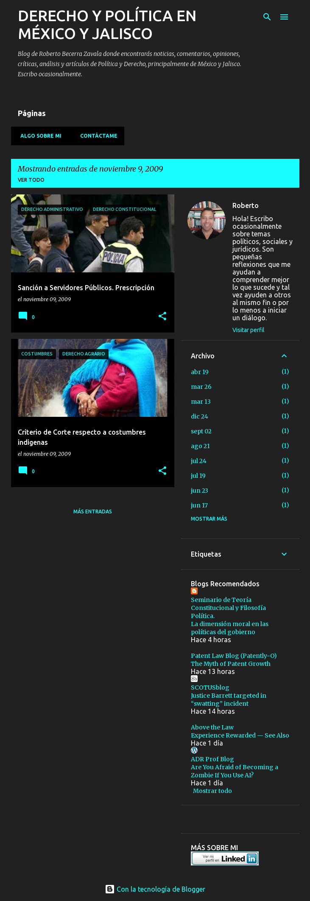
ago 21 (200, 446)
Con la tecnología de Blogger (155, 889)
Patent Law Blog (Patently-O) (234, 656)
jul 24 (199, 461)
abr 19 (200, 372)
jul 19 (198, 476)
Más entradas (92, 511)
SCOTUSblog (210, 687)
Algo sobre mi (38, 136)
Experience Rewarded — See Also (240, 735)
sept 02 (201, 431)
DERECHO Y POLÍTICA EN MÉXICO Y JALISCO (107, 24)
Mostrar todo (212, 791)
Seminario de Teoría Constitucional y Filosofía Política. (228, 608)
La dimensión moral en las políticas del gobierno (229, 628)
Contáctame (96, 136)
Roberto (245, 205)
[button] (162, 316)
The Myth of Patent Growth (231, 664)
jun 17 (199, 505)
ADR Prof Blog (212, 759)
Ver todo (31, 180)
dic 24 (199, 416)
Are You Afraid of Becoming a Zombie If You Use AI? (234, 771)
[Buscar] (267, 17)
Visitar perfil (248, 330)
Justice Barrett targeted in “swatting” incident (228, 699)
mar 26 (201, 387)
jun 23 (199, 490)
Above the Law (212, 727)
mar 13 (201, 401)
